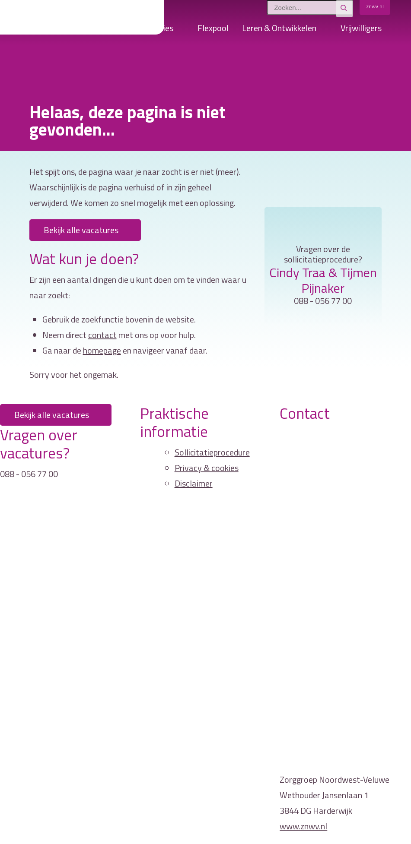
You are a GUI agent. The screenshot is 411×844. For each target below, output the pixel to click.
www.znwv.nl (303, 826)
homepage (102, 350)
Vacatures (110, 28)
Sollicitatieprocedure (212, 452)
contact (102, 334)
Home (74, 30)
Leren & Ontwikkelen (279, 28)
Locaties (157, 28)
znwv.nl (375, 6)
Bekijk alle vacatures (81, 230)
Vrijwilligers (361, 28)
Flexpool (213, 28)
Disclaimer (194, 483)
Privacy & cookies (207, 467)
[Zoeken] (344, 8)
